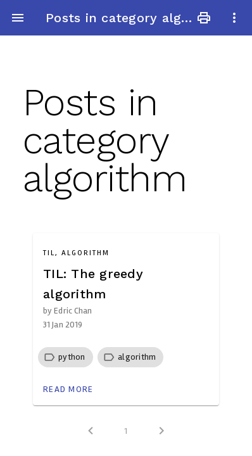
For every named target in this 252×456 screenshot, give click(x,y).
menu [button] (18, 18)
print (204, 18)
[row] (65, 357)
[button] (71, 357)
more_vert (234, 18)
